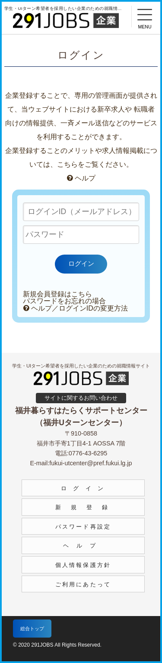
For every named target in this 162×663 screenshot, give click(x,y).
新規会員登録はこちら (57, 294)
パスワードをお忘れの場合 (64, 301)
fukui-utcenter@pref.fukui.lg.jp (90, 463)
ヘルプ (81, 178)
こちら (67, 164)
